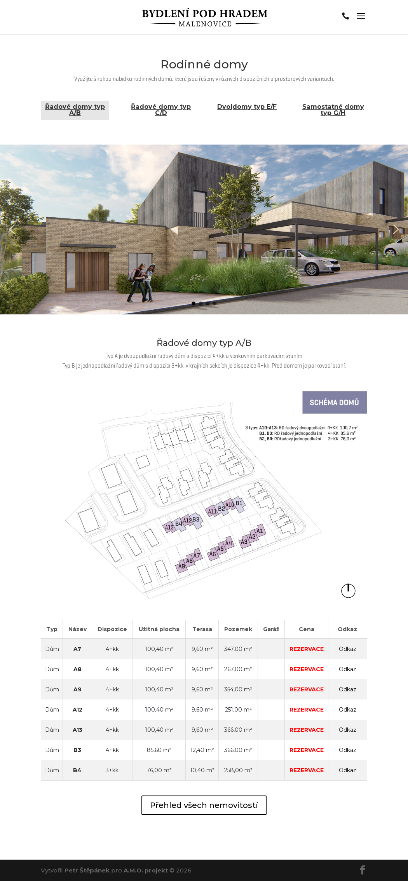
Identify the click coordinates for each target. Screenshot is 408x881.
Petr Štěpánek (87, 870)
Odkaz (347, 648)
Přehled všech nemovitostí (204, 805)
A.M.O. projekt (146, 870)
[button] (12, 229)
